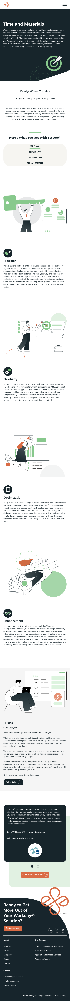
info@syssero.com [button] (11, 981)
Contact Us (10, 928)
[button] (65, 4)
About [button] (6, 940)
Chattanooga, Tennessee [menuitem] (13, 977)
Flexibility (35, 159)
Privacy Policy (61, 996)
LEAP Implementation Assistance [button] (49, 946)
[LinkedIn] (50, 930)
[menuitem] (19, 940)
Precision (35, 153)
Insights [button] (6, 963)
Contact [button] (6, 971)
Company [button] (7, 955)
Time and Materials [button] (43, 951)
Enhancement (35, 170)
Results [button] (6, 951)
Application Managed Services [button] (48, 955)
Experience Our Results (32, 875)
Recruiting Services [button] (43, 959)
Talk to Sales (11, 789)
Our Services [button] (40, 940)
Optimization (35, 165)
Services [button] (7, 946)
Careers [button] (6, 959)
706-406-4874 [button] (9, 986)
